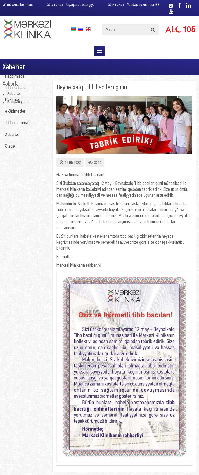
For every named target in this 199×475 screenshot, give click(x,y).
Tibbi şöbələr (16, 88)
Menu (99, 51)
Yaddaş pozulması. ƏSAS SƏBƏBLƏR (144, 5)
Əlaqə (10, 146)
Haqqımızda (15, 76)
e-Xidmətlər (15, 111)
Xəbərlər (12, 134)
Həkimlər (12, 99)
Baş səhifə (14, 64)
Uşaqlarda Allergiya (71, 5)
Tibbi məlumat (17, 123)
